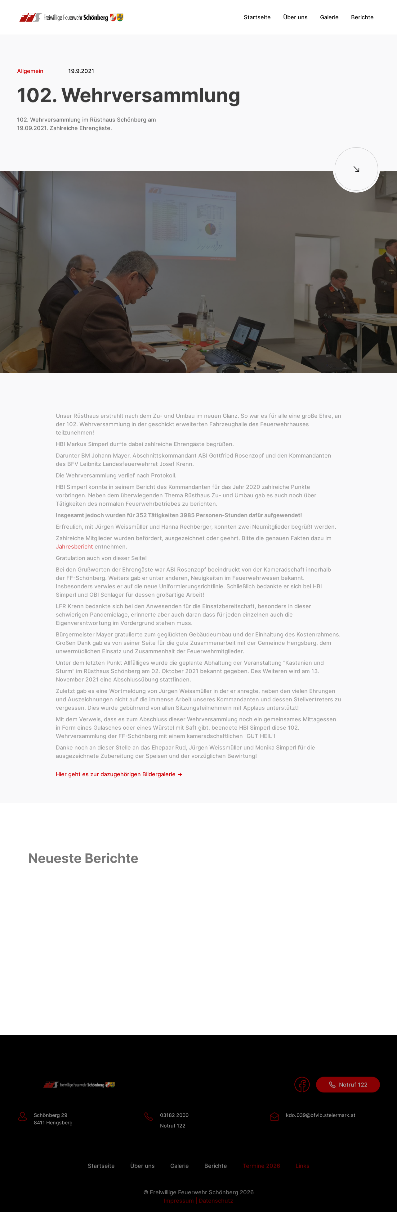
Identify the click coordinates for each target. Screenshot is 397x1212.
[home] (71, 17)
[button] (295, 17)
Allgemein (30, 71)
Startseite (257, 17)
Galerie (329, 17)
